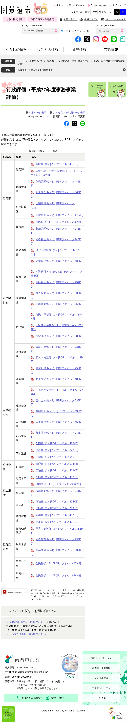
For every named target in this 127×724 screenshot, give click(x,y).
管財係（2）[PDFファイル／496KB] (57, 164)
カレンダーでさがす (115, 19)
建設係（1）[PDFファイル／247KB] (57, 450)
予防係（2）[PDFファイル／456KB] (57, 477)
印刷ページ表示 (37, 112)
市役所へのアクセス (101, 658)
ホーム (21, 61)
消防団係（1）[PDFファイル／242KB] (58, 484)
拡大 (94, 12)
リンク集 (101, 698)
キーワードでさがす (31, 26)
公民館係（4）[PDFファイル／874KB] (58, 575)
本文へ (59, 5)
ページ (78, 30)
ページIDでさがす (105, 26)
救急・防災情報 (14, 19)
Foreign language (98, 5)
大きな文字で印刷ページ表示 (69, 112)
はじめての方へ (76, 5)
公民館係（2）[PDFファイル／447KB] (58, 563)
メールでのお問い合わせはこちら (26, 633)
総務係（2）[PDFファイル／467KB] (57, 515)
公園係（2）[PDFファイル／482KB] (57, 443)
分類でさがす (70, 19)
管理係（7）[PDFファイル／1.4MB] (57, 463)
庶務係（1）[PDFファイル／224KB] (57, 501)
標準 (87, 12)
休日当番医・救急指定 (42, 19)
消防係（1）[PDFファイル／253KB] (57, 508)
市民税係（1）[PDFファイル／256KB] (58, 222)
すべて (67, 30)
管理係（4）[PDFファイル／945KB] (57, 457)
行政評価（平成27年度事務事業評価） (36, 70)
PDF (88, 30)
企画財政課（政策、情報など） (74, 61)
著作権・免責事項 (101, 668)
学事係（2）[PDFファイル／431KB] (57, 521)
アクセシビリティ (101, 688)
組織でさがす (91, 19)
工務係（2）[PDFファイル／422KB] (57, 470)
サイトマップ (119, 5)
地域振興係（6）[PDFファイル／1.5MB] (59, 215)
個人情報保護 (101, 678)
